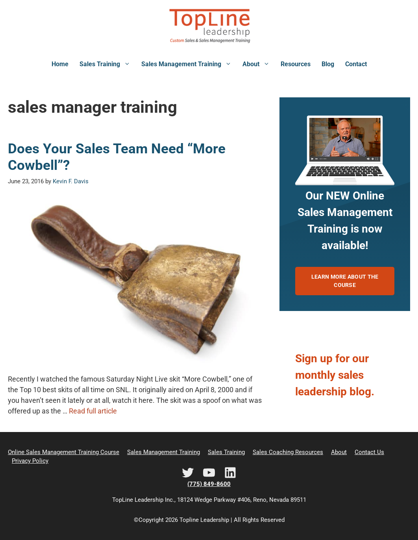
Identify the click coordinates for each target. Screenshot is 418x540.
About (258, 64)
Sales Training (108, 64)
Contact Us (369, 452)
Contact (356, 64)
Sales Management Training (189, 64)
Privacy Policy (30, 460)
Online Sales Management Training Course (63, 452)
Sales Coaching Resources (288, 452)
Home (60, 64)
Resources (296, 64)
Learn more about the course (345, 281)
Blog (328, 64)
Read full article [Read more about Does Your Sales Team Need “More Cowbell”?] (93, 411)
